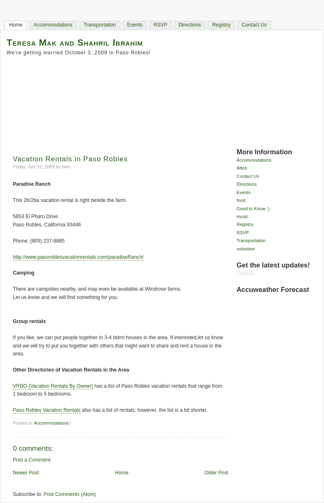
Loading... (246, 273)
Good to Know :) (253, 208)
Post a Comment (32, 460)
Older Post (216, 473)
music (243, 216)
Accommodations (53, 25)
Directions (190, 25)
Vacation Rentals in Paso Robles (70, 159)
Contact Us (254, 25)
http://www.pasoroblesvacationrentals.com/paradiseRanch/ (78, 257)
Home (15, 25)
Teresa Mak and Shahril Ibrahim (75, 42)
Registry (221, 25)
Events (135, 25)
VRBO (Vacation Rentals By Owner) (53, 386)
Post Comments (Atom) (70, 494)
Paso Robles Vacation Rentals (46, 410)
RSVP (160, 25)
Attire (242, 167)
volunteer (246, 248)
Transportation (100, 25)
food (241, 200)
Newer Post (26, 473)
